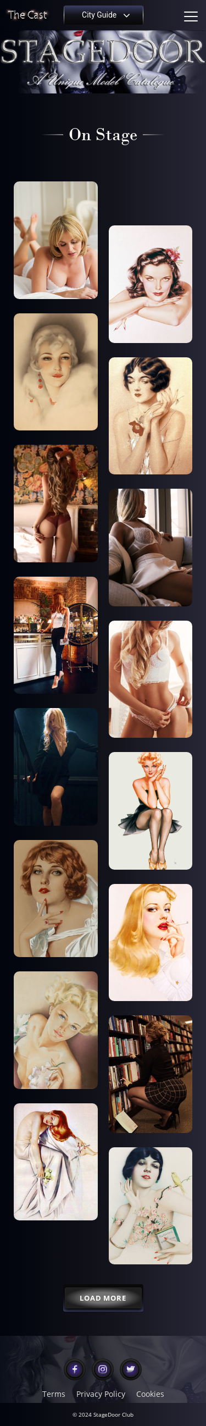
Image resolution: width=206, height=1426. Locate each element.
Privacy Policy (100, 1394)
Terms (53, 1394)
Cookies (150, 1394)
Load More (103, 1298)
